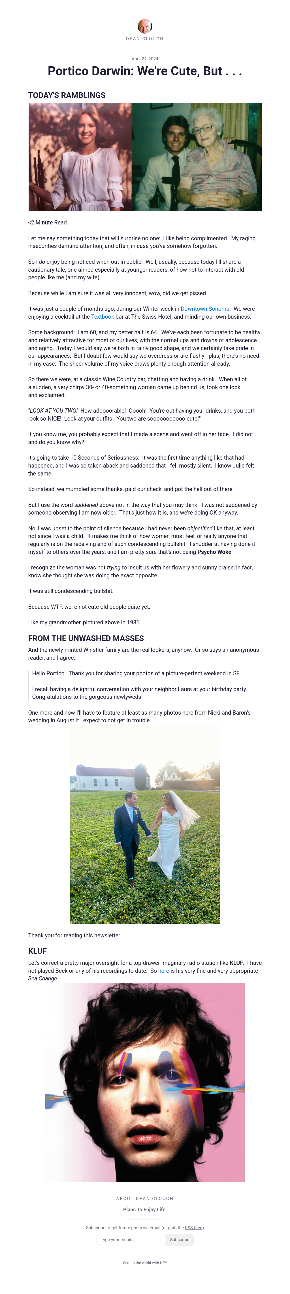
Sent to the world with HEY (145, 1263)
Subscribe (179, 1239)
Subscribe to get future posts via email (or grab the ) (145, 1227)
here (163, 971)
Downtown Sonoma (205, 309)
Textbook (102, 317)
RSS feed (193, 1227)
